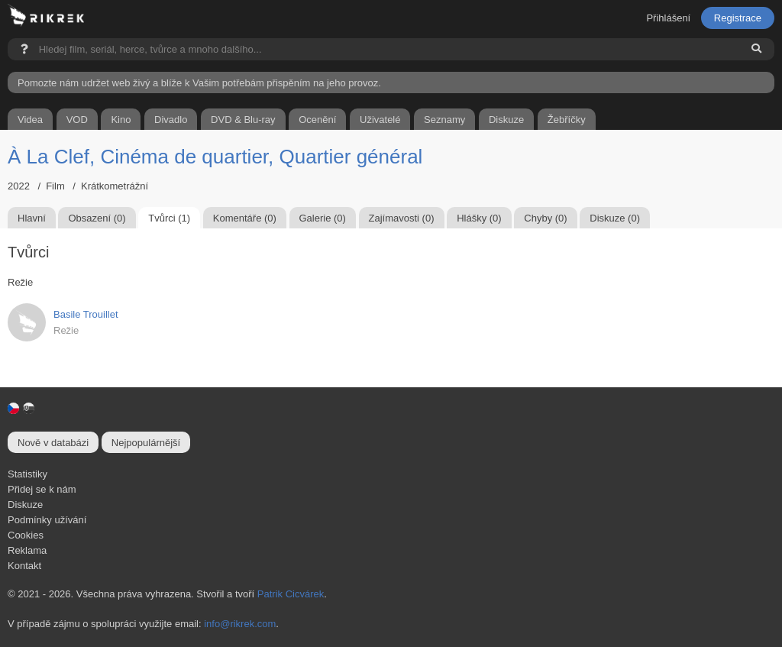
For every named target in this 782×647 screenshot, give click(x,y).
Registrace (737, 18)
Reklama (27, 550)
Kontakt (24, 565)
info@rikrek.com (240, 623)
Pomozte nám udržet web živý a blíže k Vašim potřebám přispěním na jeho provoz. (199, 83)
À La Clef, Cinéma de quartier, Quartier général (215, 156)
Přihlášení (668, 18)
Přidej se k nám (42, 489)
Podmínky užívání (47, 520)
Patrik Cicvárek (290, 594)
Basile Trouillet (85, 314)
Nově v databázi (53, 442)
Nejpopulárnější (145, 442)
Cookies (26, 535)
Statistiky (27, 474)
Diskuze (25, 504)
